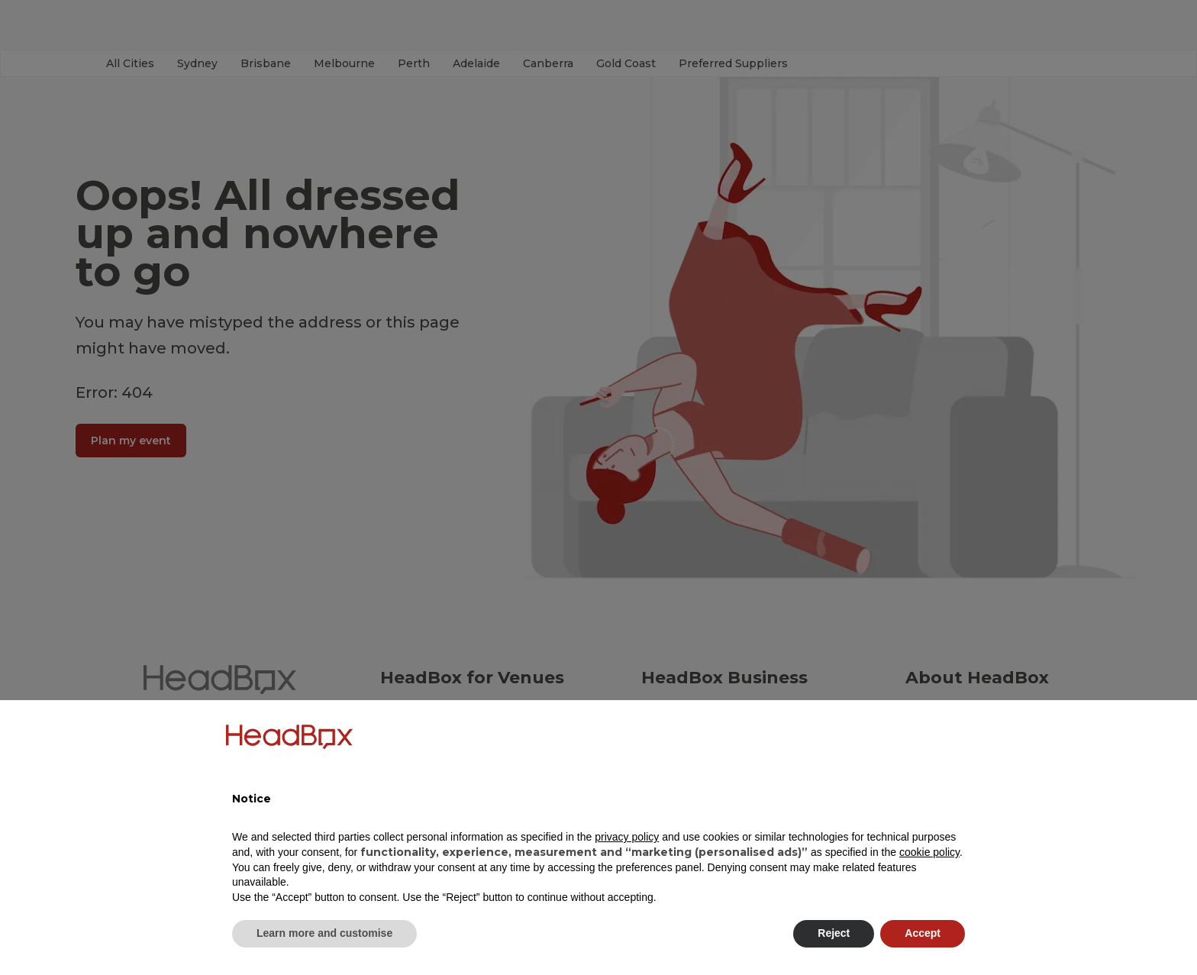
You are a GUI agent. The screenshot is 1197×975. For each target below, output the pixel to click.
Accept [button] (922, 933)
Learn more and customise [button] (324, 933)
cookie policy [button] (929, 852)
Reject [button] (834, 933)
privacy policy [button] (627, 837)
